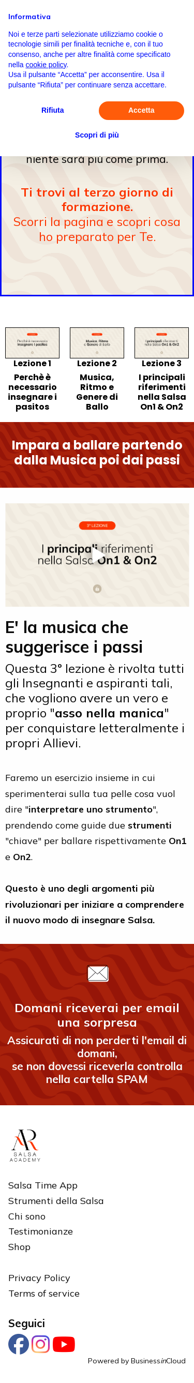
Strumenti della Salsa (56, 1201)
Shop (19, 1247)
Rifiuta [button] (52, 110)
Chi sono (27, 1216)
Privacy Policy (39, 1278)
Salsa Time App (43, 1185)
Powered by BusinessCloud (137, 1360)
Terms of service (44, 1293)
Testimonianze (40, 1231)
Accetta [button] (141, 110)
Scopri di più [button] (97, 135)
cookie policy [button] (45, 65)
